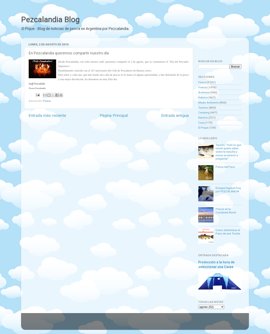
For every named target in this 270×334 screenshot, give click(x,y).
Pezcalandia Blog (50, 19)
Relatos (203, 97)
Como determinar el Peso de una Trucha (228, 231)
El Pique (203, 127)
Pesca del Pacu (225, 166)
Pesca (47, 100)
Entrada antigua (175, 115)
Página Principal (114, 115)
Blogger (178, 323)
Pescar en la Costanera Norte (226, 210)
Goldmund (142, 323)
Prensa (202, 87)
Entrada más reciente (47, 115)
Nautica (203, 117)
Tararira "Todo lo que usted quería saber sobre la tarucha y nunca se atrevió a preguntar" (228, 151)
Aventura (203, 92)
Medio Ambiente (208, 102)
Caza (201, 122)
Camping (203, 112)
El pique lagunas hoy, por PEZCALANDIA (228, 189)
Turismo (203, 107)
